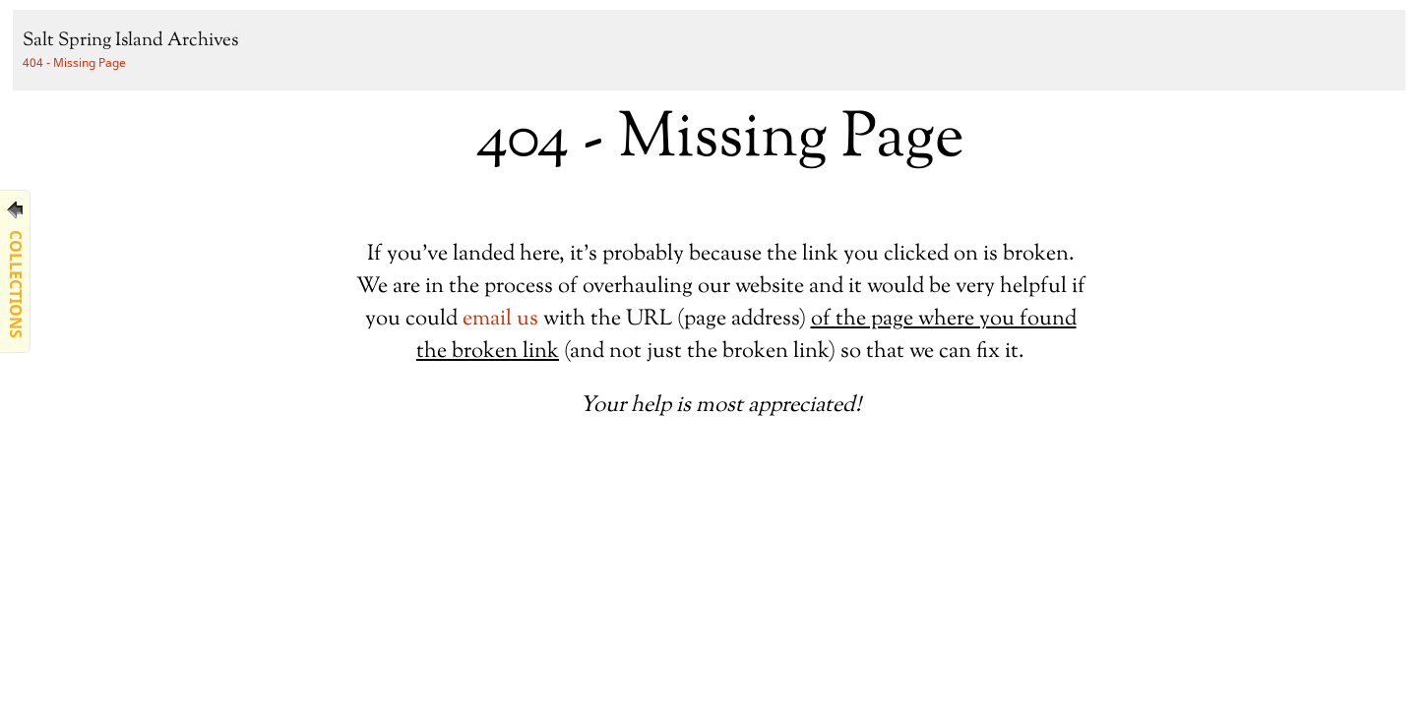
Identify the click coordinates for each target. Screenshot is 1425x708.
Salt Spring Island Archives (130, 41)
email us (500, 319)
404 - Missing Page (74, 62)
